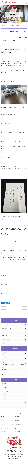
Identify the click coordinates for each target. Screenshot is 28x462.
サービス (7, 416)
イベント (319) (14, 324)
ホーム (3, 25)
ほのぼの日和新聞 (7, 428)
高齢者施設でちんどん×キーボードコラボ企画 (14, 363)
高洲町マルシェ (14, 353)
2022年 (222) (14, 398)
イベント (7, 420)
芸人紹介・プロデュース (21, 420)
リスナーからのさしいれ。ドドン (14, 358)
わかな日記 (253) (14, 335)
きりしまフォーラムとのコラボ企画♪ (14, 373)
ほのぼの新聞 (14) (14, 328)
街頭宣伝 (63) (14, 339)
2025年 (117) (14, 387)
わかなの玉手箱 (21, 428)
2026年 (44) (14, 384)
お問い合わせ (21, 431)
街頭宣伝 (21, 416)
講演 (7, 424)
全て (14, 406)
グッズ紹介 (7, 431)
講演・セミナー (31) (14, 343)
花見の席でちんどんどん (14, 368)
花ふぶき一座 (21, 413)
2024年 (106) (14, 391)
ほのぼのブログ (8, 25)
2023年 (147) (14, 395)
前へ (24, 308)
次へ (3, 308)
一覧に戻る (11, 314)
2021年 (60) (14, 402)
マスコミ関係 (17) (14, 332)
